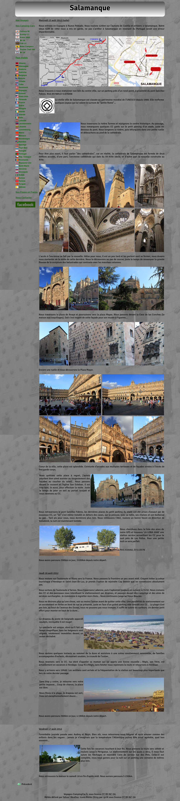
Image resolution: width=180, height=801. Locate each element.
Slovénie (23, 169)
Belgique (23, 75)
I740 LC (23, 43)
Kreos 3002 (25, 37)
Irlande (22, 111)
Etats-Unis (23, 96)
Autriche (22, 72)
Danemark (23, 87)
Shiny (96, 797)
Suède (21, 175)
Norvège (22, 145)
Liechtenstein (25, 123)
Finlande (23, 99)
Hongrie (22, 108)
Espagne (23, 90)
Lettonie (22, 120)
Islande (22, 114)
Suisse (22, 178)
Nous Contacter (24, 197)
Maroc (21, 132)
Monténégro (24, 139)
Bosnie (22, 78)
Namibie (22, 142)
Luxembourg (24, 129)
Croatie (22, 81)
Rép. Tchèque (25, 157)
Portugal (22, 154)
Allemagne (23, 66)
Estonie (22, 93)
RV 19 (22, 52)
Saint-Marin (24, 166)
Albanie (22, 63)
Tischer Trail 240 (27, 49)
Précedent (27, 784)
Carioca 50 (24, 31)
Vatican (22, 187)
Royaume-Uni (25, 163)
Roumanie (23, 160)
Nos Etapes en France (27, 192)
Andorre (22, 69)
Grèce (21, 105)
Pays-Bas (23, 148)
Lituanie (22, 126)
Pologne (22, 151)
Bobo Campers (26, 46)
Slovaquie (23, 172)
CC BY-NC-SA (109, 794)
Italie (21, 117)
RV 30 (22, 40)
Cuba (21, 84)
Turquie (22, 184)
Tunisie (22, 181)
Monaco (22, 136)
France (22, 102)
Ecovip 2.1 (24, 34)
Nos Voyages (22, 20)
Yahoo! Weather (71, 797)
